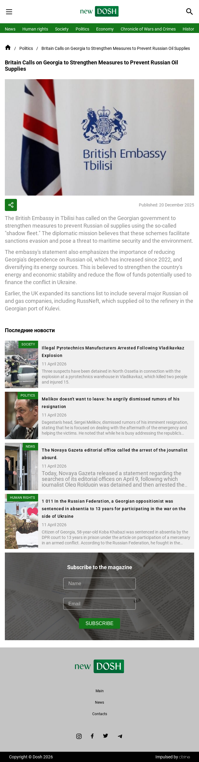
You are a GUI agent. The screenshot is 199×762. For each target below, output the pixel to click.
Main (100, 691)
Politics (82, 29)
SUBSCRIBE (99, 623)
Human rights (35, 29)
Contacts (99, 714)
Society (62, 29)
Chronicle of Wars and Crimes (148, 29)
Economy (105, 29)
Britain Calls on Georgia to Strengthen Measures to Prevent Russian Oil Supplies (115, 48)
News (10, 29)
